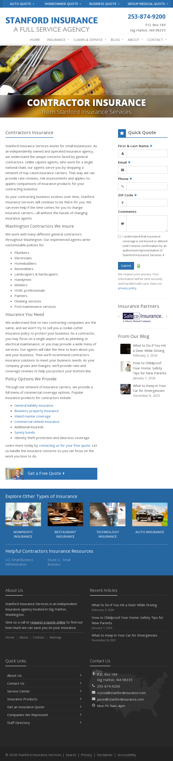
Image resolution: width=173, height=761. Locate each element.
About (134, 39)
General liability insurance (33, 405)
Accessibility (127, 754)
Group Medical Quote (148, 4)
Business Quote (104, 4)
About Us (44, 675)
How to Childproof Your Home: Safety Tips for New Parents (143, 370)
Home (35, 39)
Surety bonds (24, 432)
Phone (125, 178)
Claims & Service (89, 39)
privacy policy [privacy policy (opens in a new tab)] (127, 288)
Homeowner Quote (63, 4)
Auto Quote (22, 4)
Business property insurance (36, 410)
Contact (156, 39)
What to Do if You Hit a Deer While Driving (143, 350)
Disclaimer (105, 754)
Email (124, 162)
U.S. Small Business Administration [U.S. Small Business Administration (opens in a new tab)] (19, 562)
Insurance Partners (138, 306)
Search (71, 754)
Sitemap (55, 637)
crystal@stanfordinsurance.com (121, 692)
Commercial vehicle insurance (36, 421)
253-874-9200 (108, 686)
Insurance (57, 39)
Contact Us (44, 683)
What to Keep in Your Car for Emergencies (143, 390)
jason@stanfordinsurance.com (120, 699)
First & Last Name (135, 146)
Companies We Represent (44, 714)
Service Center (44, 691)
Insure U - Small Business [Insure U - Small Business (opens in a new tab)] (59, 562)
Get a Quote (35, 474)
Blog (116, 39)
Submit (126, 266)
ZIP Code (127, 195)
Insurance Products (44, 699)
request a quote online (48, 622)
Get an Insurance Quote (44, 707)
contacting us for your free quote (64, 445)
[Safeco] (143, 317)
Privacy (86, 754)
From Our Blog (133, 336)
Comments (127, 211)
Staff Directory (44, 722)
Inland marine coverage (32, 416)
